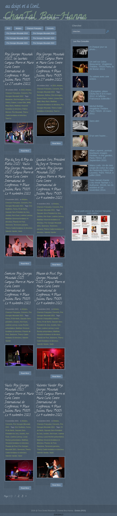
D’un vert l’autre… (98, 135)
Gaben (13, 102)
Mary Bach (9, 106)
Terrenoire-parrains (21, 225)
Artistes (28, 90)
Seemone (9, 225)
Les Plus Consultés (81, 41)
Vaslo (20, 231)
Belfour (47, 95)
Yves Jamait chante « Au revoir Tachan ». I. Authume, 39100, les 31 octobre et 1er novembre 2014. (101, 185)
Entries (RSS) (80, 511)
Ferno (15, 209)
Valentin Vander (11, 231)
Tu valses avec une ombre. (99, 77)
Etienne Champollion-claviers (48, 318)
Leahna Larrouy (26, 215)
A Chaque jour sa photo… (98, 48)
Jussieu (8, 215)
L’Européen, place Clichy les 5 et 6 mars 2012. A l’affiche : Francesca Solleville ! (100, 95)
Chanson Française (12, 93)
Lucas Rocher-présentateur (53, 437)
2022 (23, 90)
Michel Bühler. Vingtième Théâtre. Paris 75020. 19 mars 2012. (100, 110)
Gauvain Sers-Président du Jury (17, 212)
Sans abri (94, 121)
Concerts (24, 93)
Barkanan (9, 99)
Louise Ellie (21, 102)
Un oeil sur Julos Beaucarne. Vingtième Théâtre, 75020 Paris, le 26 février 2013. (101, 65)
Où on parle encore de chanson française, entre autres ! (93, 212)
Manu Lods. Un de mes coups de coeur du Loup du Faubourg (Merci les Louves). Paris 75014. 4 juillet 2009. (101, 170)
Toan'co (8, 118)
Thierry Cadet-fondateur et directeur (18, 228)
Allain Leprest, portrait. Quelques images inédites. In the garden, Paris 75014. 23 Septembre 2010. (101, 155)
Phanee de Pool (19, 222)
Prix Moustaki (17, 112)
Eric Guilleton (20, 427)
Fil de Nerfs (22, 209)
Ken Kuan (16, 215)
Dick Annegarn (19, 99)
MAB (28, 102)
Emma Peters (42, 98)
